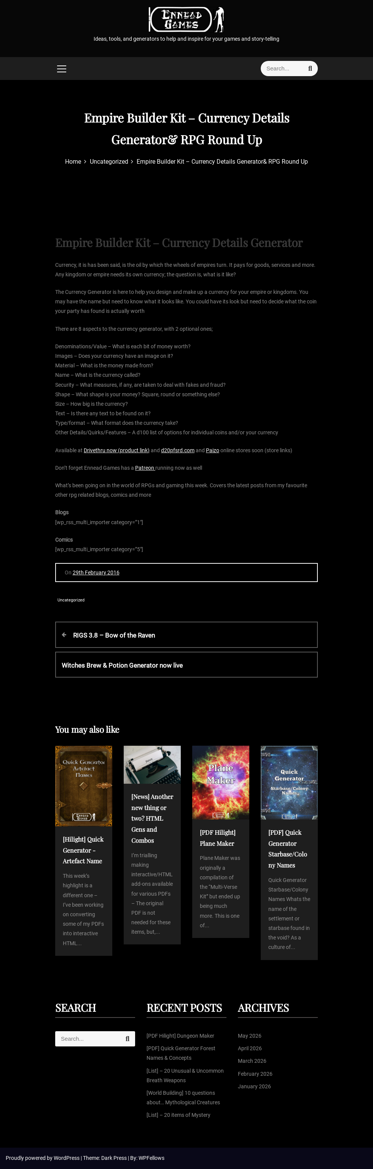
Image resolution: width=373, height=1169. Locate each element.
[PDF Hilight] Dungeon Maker (180, 1036)
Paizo (212, 450)
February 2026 (255, 1074)
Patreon (145, 468)
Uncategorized (70, 600)
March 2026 (252, 1061)
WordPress (67, 1158)
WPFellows (151, 1158)
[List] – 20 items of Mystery (178, 1115)
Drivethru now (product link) (117, 450)
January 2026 (254, 1086)
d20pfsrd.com (177, 450)
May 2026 (249, 1036)
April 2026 (250, 1048)
